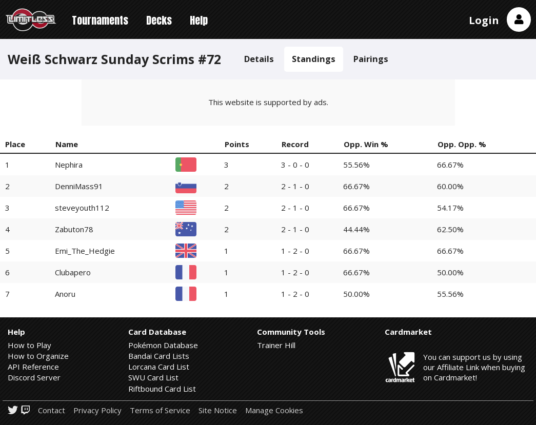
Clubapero (73, 272)
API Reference (33, 366)
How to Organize (38, 356)
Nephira (69, 164)
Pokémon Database (163, 345)
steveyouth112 (82, 208)
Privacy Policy (97, 410)
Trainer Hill (276, 345)
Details (259, 59)
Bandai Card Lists (158, 356)
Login (484, 20)
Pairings (370, 59)
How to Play (29, 345)
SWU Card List (153, 377)
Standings (313, 59)
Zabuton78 (74, 229)
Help (199, 20)
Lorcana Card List (158, 366)
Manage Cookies (274, 410)
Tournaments (100, 20)
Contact (51, 410)
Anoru (65, 294)
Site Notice (217, 410)
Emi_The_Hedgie (85, 251)
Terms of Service (160, 410)
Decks (159, 20)
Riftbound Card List (162, 388)
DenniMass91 (79, 186)
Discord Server (34, 377)
